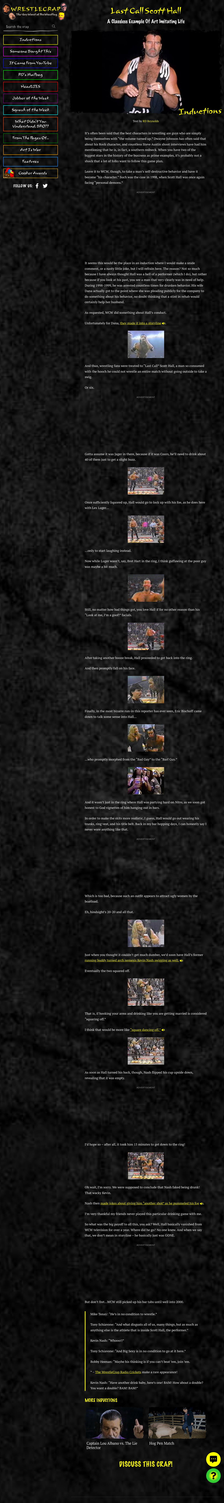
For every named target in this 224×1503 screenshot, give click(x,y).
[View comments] (213, 1459)
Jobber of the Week (30, 98)
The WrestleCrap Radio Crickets (118, 1372)
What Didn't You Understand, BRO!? (31, 124)
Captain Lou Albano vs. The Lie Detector (112, 1445)
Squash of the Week (30, 110)
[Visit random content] (213, 1475)
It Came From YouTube (30, 63)
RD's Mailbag (30, 74)
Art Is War (30, 150)
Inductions (30, 39)
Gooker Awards (33, 173)
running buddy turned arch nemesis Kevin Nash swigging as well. (134, 960)
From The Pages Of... (31, 138)
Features (30, 161)
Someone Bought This (30, 51)
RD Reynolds (151, 121)
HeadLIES (30, 86)
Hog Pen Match (161, 1443)
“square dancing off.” (147, 1029)
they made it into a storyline (142, 323)
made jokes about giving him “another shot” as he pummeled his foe (151, 1203)
